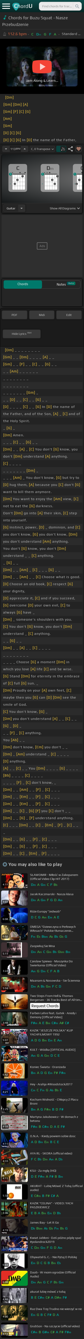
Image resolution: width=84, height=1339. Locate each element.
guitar (11, 208)
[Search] (77, 6)
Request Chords (44, 1006)
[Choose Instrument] (21, 208)
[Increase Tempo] (24, 149)
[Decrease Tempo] (6, 149)
